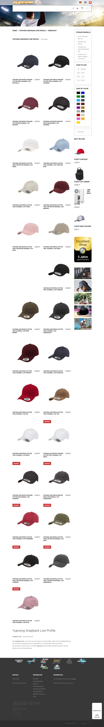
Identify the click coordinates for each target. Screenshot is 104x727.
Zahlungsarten (38, 691)
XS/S (78, 76)
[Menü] (100, 704)
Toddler (83, 69)
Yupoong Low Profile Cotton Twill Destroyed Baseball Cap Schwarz (22, 580)
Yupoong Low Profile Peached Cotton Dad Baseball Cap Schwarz (22, 497)
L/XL (78, 80)
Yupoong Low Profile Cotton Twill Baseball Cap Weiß (22, 454)
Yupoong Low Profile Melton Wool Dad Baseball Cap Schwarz (53, 123)
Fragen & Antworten (39, 689)
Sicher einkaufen (38, 686)
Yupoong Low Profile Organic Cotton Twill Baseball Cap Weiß (53, 455)
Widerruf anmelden (39, 694)
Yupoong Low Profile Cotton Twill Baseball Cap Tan (53, 413)
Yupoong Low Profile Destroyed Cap (83, 49)
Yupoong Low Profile (82, 43)
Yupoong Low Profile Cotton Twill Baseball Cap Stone (22, 206)
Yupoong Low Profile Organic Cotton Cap (83, 56)
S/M (83, 76)
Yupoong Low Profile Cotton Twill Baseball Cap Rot (22, 413)
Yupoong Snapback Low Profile (32, 31)
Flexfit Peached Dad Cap (83, 37)
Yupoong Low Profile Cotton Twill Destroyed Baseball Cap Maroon (53, 206)
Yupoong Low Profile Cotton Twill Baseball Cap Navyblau (53, 372)
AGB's (34, 696)
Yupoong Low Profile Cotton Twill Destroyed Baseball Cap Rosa (22, 248)
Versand (35, 679)
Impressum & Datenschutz (19, 683)
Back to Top (87, 723)
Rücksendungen (38, 681)
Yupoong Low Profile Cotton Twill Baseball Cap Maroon (22, 372)
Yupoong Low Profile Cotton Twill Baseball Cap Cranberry (22, 538)
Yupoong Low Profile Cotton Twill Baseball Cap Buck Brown (22, 331)
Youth (83, 73)
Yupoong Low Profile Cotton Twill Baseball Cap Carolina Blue (53, 165)
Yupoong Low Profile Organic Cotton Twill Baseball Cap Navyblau (22, 81)
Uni (78, 69)
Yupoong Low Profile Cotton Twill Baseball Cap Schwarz (53, 289)
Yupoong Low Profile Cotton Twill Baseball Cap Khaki (53, 247)
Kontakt (35, 684)
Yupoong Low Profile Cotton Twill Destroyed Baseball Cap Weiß (22, 165)
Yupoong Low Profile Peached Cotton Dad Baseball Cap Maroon (22, 123)
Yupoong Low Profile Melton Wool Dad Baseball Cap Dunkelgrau (53, 497)
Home (14, 31)
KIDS (78, 73)
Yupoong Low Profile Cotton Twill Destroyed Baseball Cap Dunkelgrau (53, 580)
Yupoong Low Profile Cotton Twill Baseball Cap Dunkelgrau (53, 331)
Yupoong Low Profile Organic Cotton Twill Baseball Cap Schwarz (53, 81)
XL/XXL (83, 80)
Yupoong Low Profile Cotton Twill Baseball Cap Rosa (22, 621)
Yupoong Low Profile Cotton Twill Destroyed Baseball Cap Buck (53, 538)
